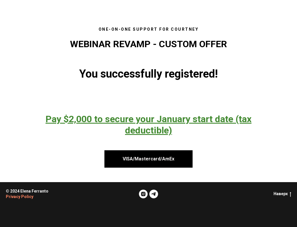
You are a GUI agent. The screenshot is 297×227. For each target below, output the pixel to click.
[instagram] (143, 194)
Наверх (282, 194)
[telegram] (153, 194)
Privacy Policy (19, 196)
